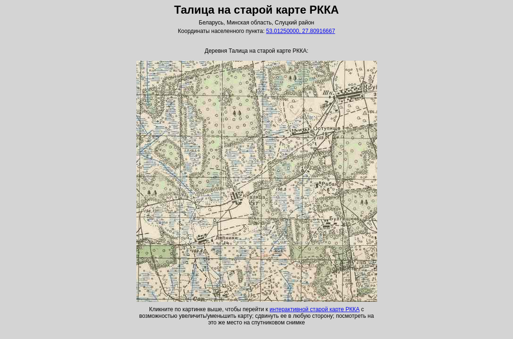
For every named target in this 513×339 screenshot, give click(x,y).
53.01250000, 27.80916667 (300, 31)
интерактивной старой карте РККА (314, 309)
